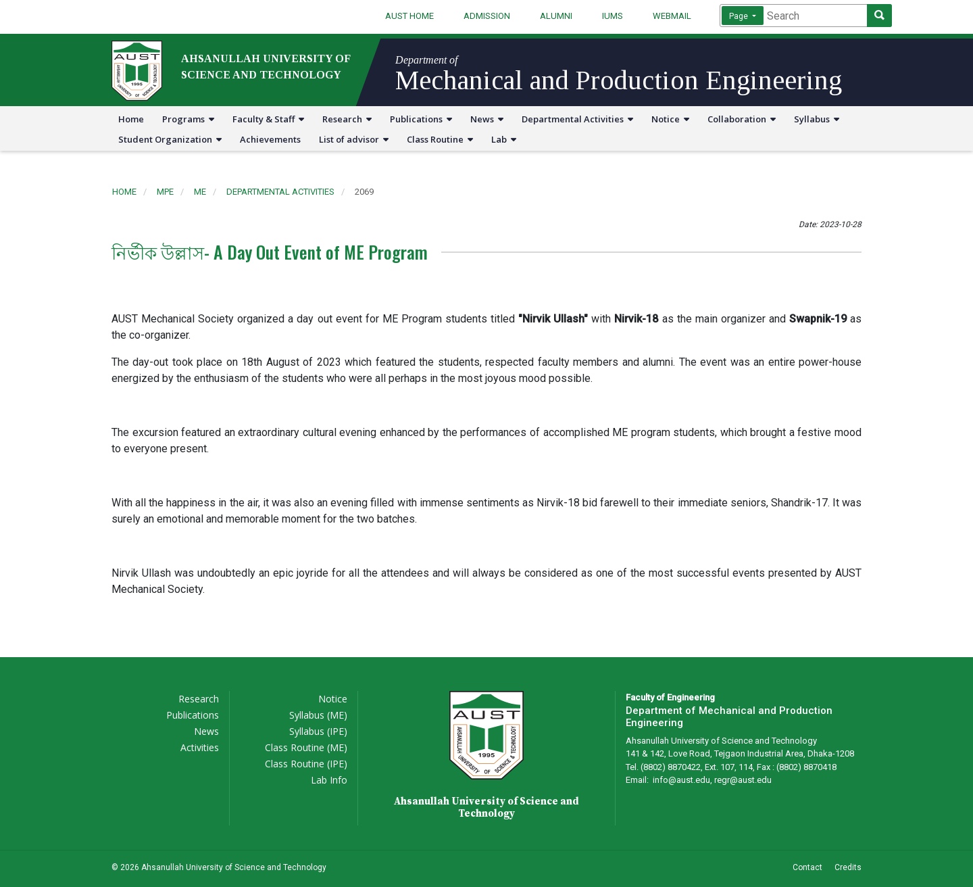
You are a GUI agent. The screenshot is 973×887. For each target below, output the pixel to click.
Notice (670, 119)
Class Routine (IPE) (306, 763)
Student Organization (170, 139)
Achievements (270, 139)
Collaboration (741, 119)
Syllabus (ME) (318, 715)
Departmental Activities (577, 119)
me (200, 192)
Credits (848, 867)
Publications (421, 119)
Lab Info (329, 779)
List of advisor (354, 139)
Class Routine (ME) (306, 747)
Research (347, 119)
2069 (364, 192)
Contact (807, 867)
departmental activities (280, 192)
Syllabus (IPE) (318, 731)
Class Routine (440, 139)
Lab (503, 139)
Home (131, 119)
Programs (188, 119)
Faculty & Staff (268, 119)
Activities (199, 747)
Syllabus (816, 119)
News (486, 119)
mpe (165, 192)
